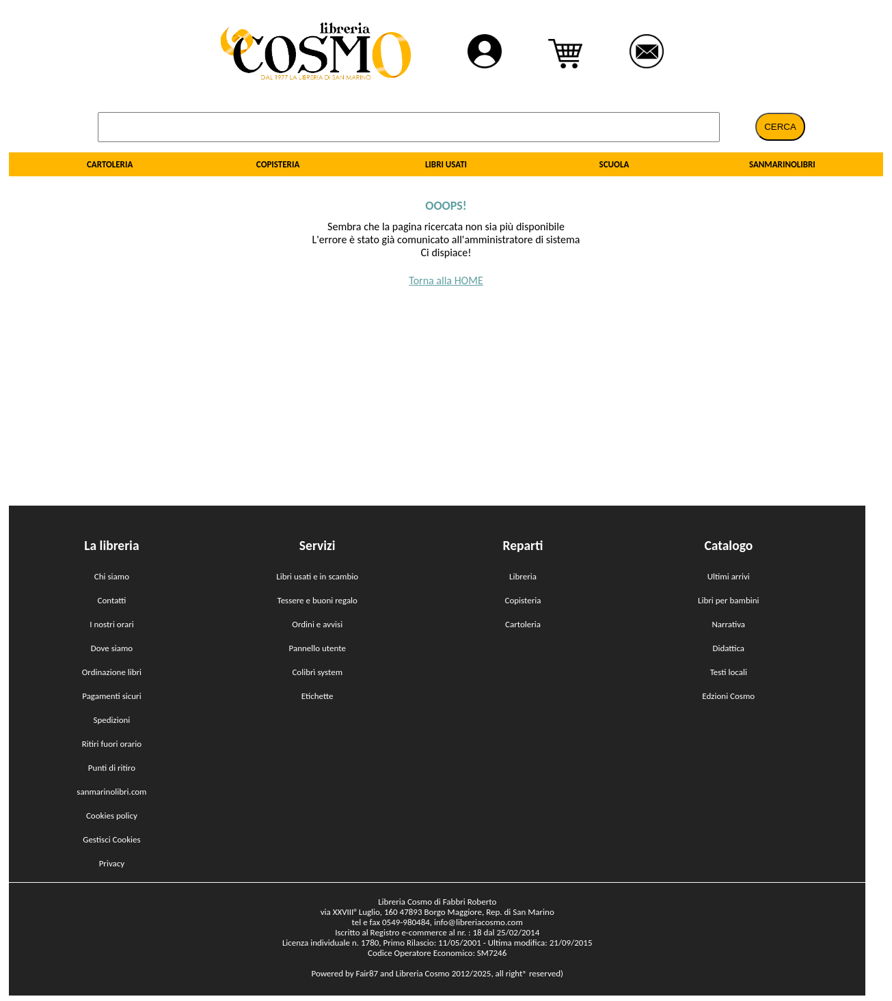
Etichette (317, 696)
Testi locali (728, 672)
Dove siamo (112, 648)
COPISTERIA (277, 164)
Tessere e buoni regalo (317, 600)
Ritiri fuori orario (112, 744)
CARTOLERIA (110, 164)
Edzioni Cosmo (728, 696)
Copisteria (523, 600)
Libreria (523, 576)
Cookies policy (111, 815)
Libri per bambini (728, 600)
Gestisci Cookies (111, 839)
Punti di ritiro (111, 768)
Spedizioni (111, 720)
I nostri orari (112, 624)
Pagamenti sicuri (111, 696)
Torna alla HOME (446, 280)
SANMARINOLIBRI (782, 164)
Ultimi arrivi (728, 576)
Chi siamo (111, 576)
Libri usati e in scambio (317, 576)
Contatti (111, 600)
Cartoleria (523, 624)
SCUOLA (614, 164)
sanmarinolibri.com (111, 791)
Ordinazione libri (111, 672)
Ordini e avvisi (317, 624)
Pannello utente (316, 648)
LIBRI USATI (446, 164)
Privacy (112, 863)
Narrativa (728, 624)
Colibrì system (317, 672)
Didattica (728, 648)
